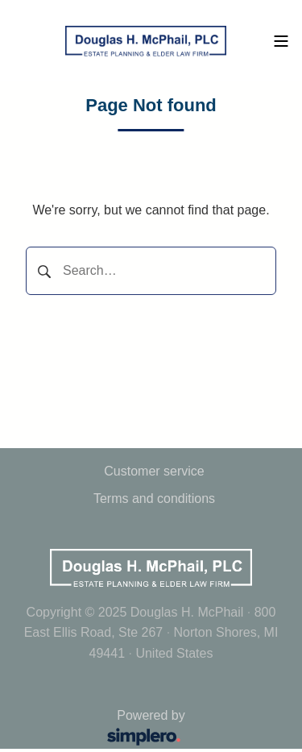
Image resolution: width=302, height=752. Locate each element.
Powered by (104, 729)
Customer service (154, 471)
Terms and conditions (154, 498)
